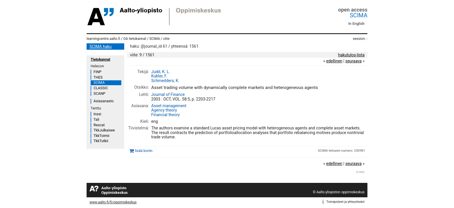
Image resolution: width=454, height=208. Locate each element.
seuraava (353, 61)
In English (356, 23)
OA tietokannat (134, 39)
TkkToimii (101, 135)
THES (98, 77)
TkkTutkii (101, 141)
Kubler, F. (159, 76)
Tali (96, 119)
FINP (97, 72)
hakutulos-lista (351, 55)
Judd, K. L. (160, 71)
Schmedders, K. (165, 80)
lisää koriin (143, 150)
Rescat (99, 125)
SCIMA (358, 15)
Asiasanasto (104, 101)
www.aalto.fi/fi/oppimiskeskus (113, 202)
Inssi (97, 114)
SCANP (99, 93)
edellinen (334, 61)
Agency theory (164, 110)
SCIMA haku (100, 46)
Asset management (168, 105)
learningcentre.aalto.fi (103, 39)
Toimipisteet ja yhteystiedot (345, 202)
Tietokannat (100, 59)
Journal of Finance (168, 94)
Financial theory (165, 114)
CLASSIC (101, 88)
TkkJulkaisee (104, 130)
